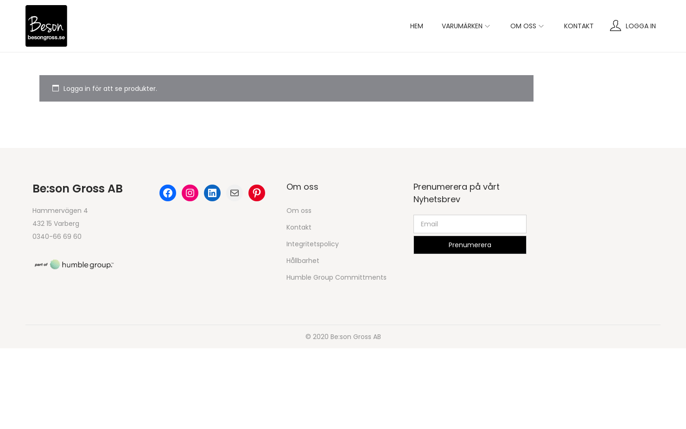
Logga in (641, 26)
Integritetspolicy (312, 244)
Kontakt (298, 227)
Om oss (298, 210)
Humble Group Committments (336, 277)
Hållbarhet (302, 260)
